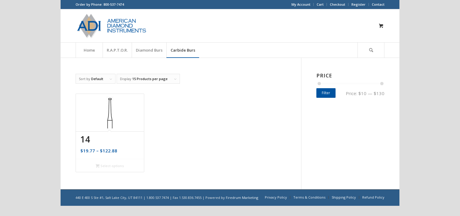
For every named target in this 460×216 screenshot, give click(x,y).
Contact (378, 4)
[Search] (370, 50)
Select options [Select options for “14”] (110, 166)
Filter (326, 92)
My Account (300, 4)
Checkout (337, 4)
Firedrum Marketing (242, 197)
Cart (320, 4)
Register (358, 4)
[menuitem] (301, 4)
